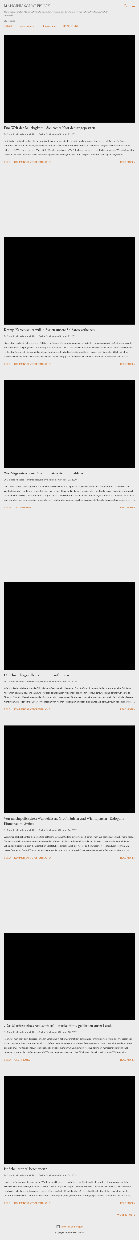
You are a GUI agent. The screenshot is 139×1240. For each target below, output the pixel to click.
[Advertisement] (69, 200)
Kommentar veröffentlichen (33, 162)
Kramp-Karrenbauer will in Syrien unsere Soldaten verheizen (49, 329)
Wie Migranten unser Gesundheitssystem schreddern (43, 473)
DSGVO (8, 26)
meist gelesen (27, 26)
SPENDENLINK (71, 26)
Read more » (127, 162)
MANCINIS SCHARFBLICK (27, 5)
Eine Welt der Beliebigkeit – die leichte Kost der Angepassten (49, 127)
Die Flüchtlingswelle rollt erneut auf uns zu (36, 674)
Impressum (49, 26)
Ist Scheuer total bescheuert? (25, 1168)
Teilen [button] (8, 162)
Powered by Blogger (69, 1226)
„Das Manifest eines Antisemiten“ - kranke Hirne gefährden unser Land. (58, 1025)
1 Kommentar (22, 507)
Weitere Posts (126, 1214)
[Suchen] (125, 6)
